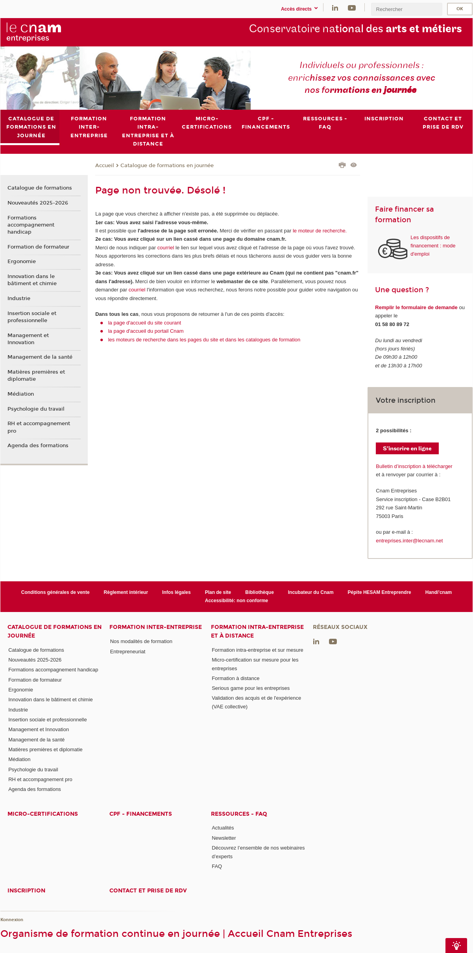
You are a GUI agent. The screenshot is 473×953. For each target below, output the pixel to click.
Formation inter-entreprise (155, 627)
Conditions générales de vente (55, 592)
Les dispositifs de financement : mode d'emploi (432, 245)
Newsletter (224, 838)
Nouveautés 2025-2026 (37, 203)
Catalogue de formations (39, 188)
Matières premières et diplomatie (36, 375)
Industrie (18, 298)
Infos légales (176, 592)
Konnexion (11, 919)
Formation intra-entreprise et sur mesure (257, 650)
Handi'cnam (438, 592)
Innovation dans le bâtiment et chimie (32, 280)
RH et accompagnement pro (38, 427)
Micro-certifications (42, 814)
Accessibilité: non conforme (236, 600)
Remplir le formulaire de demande (416, 307)
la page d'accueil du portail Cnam (146, 331)
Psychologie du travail (36, 409)
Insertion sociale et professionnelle (31, 317)
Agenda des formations (37, 445)
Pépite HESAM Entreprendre (379, 592)
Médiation (20, 394)
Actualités (223, 828)
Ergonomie (21, 262)
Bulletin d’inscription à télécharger (414, 466)
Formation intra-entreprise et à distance (257, 631)
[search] (406, 9)
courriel (165, 248)
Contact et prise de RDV (148, 890)
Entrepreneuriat (128, 651)
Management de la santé (39, 357)
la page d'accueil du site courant (144, 323)
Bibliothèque (259, 592)
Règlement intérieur (126, 592)
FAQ (217, 866)
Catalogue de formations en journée (167, 165)
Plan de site (218, 592)
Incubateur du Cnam (311, 592)
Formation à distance (235, 678)
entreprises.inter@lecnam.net (409, 541)
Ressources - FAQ (239, 814)
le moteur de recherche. (319, 231)
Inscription (26, 890)
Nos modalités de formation (141, 642)
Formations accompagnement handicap (30, 225)
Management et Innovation (28, 339)
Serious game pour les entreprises (251, 688)
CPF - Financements (140, 814)
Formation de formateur (38, 247)
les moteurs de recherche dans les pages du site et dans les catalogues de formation (204, 340)
